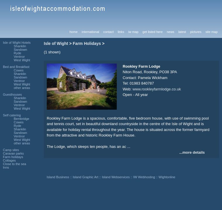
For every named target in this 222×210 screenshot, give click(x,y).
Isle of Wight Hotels (17, 42)
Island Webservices (116, 177)
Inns (6, 167)
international (90, 32)
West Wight (22, 60)
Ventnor (19, 56)
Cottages (9, 160)
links (121, 32)
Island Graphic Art (85, 177)
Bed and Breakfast (16, 67)
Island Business (58, 177)
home (74, 32)
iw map (133, 32)
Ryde (17, 53)
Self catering (12, 115)
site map (211, 32)
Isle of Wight (56, 43)
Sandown (20, 49)
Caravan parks (13, 153)
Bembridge (21, 118)
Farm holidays (13, 157)
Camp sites (11, 150)
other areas (22, 88)
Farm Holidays (87, 43)
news (170, 32)
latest (182, 32)
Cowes (19, 70)
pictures (196, 32)
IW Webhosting (144, 177)
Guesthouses (12, 94)
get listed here (153, 32)
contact (108, 32)
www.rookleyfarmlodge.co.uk (157, 89)
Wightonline (167, 177)
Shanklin (20, 46)
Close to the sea (14, 164)
